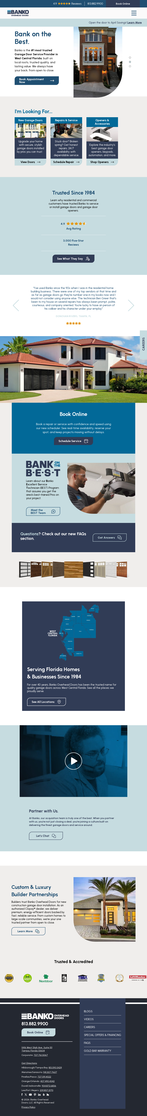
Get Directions (29, 1063)
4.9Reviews (67, 3)
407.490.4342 (47, 1081)
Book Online (38, 1032)
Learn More (135, 22)
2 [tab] (130, 61)
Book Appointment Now (36, 80)
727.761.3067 (41, 1055)
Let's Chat (46, 836)
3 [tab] (130, 66)
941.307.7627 (50, 1072)
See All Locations (46, 702)
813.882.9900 (95, 3)
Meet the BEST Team (43, 511)
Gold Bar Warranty (97, 1050)
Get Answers (110, 537)
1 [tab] (130, 57)
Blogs (88, 1011)
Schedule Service (73, 441)
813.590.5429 (55, 1067)
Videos (89, 1019)
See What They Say (73, 259)
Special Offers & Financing (102, 1035)
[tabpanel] (98, 58)
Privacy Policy (28, 1107)
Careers (89, 1027)
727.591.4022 (44, 1076)
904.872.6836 (49, 1085)
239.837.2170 (46, 1090)
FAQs (87, 1043)
